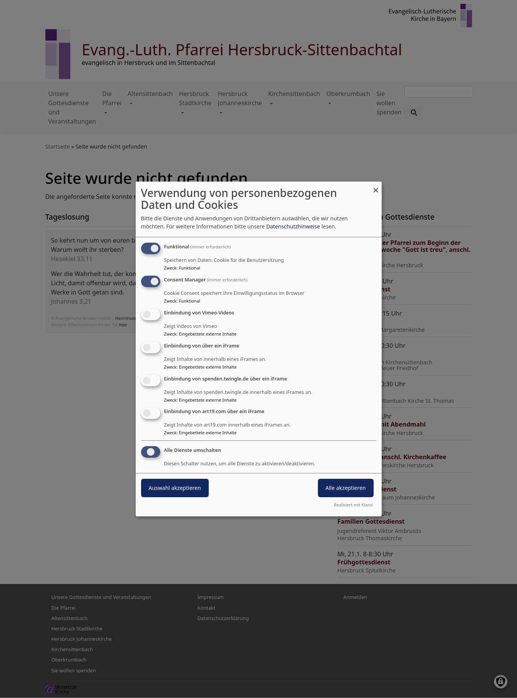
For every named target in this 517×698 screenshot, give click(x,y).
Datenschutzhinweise (293, 226)
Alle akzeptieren (346, 487)
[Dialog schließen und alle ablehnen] (376, 186)
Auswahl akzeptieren (175, 487)
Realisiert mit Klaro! (353, 505)
